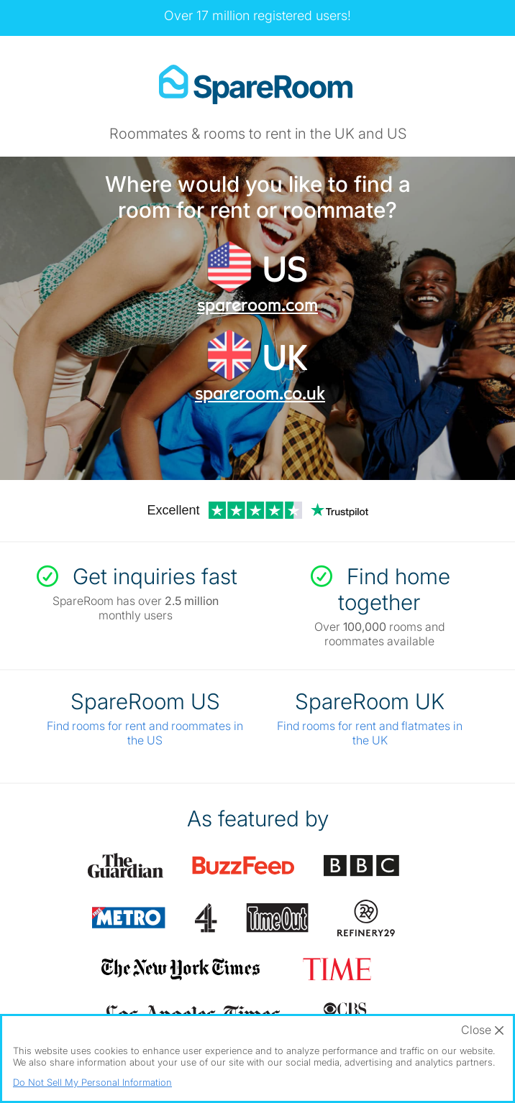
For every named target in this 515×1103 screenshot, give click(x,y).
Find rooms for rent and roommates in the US (145, 733)
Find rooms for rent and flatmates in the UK (369, 733)
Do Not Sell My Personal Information (92, 1082)
